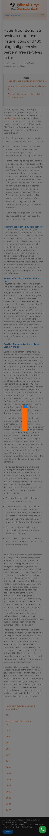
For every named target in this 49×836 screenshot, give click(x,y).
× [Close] (25, 406)
